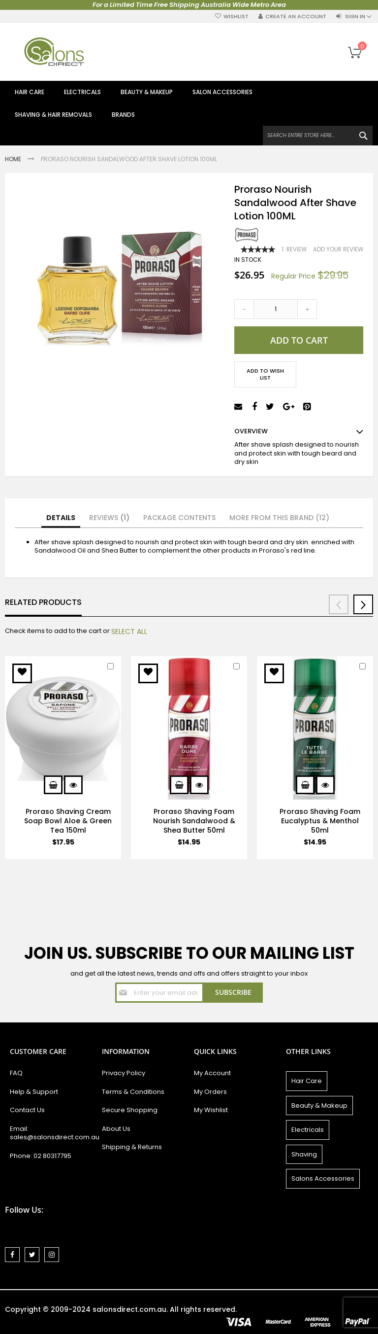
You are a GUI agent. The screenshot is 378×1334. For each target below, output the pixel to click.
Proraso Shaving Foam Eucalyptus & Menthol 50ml (320, 821)
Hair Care (306, 1081)
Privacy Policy (123, 1073)
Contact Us (27, 1110)
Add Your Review (338, 249)
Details (60, 518)
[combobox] (317, 135)
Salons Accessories (322, 1178)
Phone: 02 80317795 (40, 1155)
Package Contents (179, 518)
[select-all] (129, 631)
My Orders (210, 1091)
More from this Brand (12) (279, 518)
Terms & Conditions (133, 1091)
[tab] (60, 518)
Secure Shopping (130, 1110)
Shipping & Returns (132, 1147)
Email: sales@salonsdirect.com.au (51, 1133)
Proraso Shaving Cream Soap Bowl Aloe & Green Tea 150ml (68, 821)
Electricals (307, 1129)
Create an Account (295, 16)
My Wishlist (211, 1110)
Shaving (304, 1154)
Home (14, 159)
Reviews (109, 518)
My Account (212, 1073)
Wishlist (236, 16)
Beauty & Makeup (319, 1105)
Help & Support (34, 1091)
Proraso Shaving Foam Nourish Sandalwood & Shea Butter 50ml (194, 821)
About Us (116, 1128)
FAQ (16, 1073)
